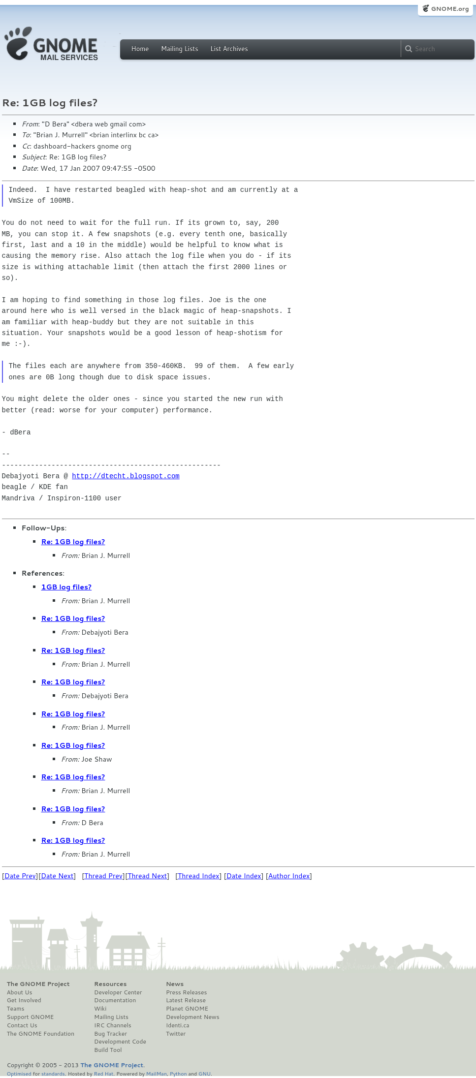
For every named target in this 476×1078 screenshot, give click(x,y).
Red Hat (103, 1073)
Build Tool (108, 1050)
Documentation (115, 1000)
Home (140, 48)
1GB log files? (66, 587)
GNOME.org (450, 8)
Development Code (120, 1042)
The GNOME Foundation (41, 1034)
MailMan (156, 1073)
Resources (110, 984)
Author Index (289, 876)
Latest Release (186, 1000)
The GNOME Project (38, 984)
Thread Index (199, 876)
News (175, 984)
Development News (193, 1017)
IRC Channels (112, 1025)
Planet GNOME (187, 1009)
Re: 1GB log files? (73, 542)
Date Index (243, 876)
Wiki (100, 1009)
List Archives (229, 48)
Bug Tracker (110, 1034)
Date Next (57, 876)
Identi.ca (178, 1025)
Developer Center (118, 992)
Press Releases (186, 992)
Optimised (19, 1073)
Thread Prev (103, 876)
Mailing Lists (179, 48)
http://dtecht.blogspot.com (125, 476)
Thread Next (147, 876)
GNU (204, 1073)
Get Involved (24, 1000)
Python (178, 1073)
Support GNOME (30, 1017)
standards (53, 1073)
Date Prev (20, 876)
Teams (16, 1009)
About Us (19, 992)
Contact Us (22, 1025)
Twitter (176, 1034)
